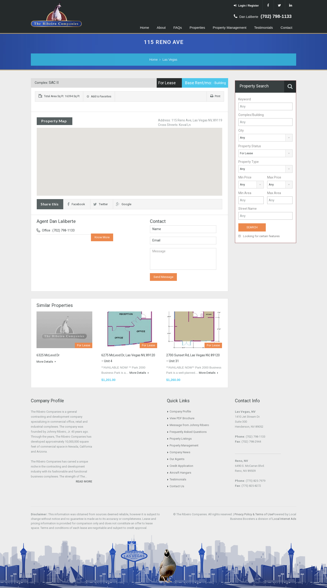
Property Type (248, 162)
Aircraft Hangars (180, 472)
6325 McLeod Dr (48, 355)
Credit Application (181, 466)
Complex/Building (251, 115)
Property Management (229, 27)
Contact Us (177, 486)
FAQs (177, 27)
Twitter (100, 204)
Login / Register (246, 5)
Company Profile (180, 411)
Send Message (163, 277)
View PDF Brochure (182, 418)
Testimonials (263, 27)
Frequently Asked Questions (188, 432)
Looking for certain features (259, 236)
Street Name (247, 208)
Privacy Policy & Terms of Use (253, 514)
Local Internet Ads (284, 519)
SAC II (54, 82)
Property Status (249, 146)
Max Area (274, 193)
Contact (286, 27)
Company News (180, 452)
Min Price (244, 177)
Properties (197, 27)
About (161, 27)
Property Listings (181, 438)
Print (215, 96)
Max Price (274, 177)
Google (123, 204)
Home (144, 27)
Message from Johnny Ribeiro (189, 425)
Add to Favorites (99, 96)
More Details (46, 361)
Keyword (244, 99)
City (241, 130)
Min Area (244, 193)
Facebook (76, 204)
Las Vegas (169, 59)
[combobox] (265, 138)
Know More (102, 237)
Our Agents (177, 459)
